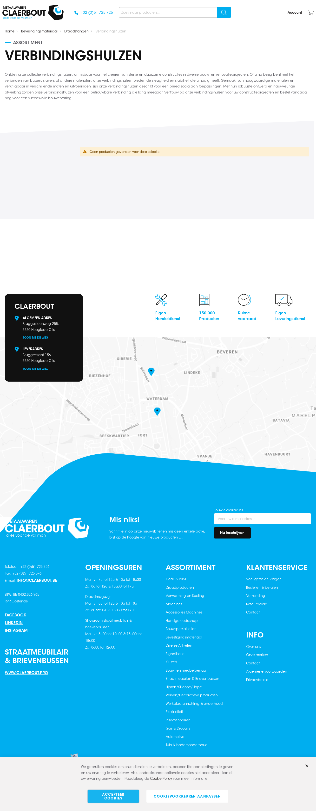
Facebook (15, 615)
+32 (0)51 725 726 (97, 12)
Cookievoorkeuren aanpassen (187, 796)
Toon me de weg (35, 337)
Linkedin (14, 622)
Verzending (255, 596)
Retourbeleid (256, 604)
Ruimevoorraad (247, 315)
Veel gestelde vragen (264, 579)
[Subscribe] (232, 533)
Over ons (253, 646)
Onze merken (257, 655)
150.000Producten (209, 315)
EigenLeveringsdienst (290, 315)
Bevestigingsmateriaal (39, 31)
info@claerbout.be (37, 580)
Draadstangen (76, 31)
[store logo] (33, 12)
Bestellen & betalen (262, 587)
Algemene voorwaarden (266, 671)
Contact (253, 612)
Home (9, 31)
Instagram (16, 630)
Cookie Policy (161, 779)
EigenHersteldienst (167, 315)
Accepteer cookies (113, 796)
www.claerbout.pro (26, 672)
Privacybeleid (257, 680)
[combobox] (175, 12)
